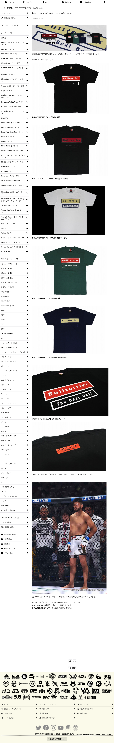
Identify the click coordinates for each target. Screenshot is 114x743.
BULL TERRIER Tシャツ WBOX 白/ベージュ (49, 238)
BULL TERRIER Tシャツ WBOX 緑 (46, 298)
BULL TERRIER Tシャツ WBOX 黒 (46, 117)
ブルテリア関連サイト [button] (57, 739)
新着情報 (72, 668)
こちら (65, 605)
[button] (66, 2)
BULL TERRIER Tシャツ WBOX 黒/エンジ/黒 (50, 179)
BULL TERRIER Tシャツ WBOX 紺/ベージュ (49, 357)
